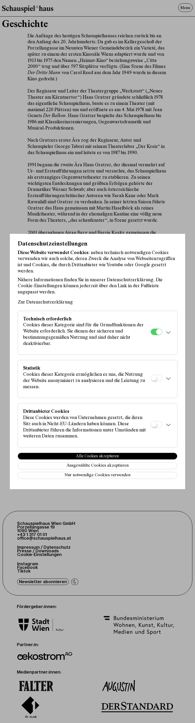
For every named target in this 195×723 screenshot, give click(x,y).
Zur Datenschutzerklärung (45, 302)
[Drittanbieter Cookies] (156, 424)
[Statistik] (156, 378)
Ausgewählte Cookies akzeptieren (97, 466)
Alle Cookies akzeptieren (97, 456)
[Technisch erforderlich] (156, 332)
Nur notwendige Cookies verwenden (97, 475)
